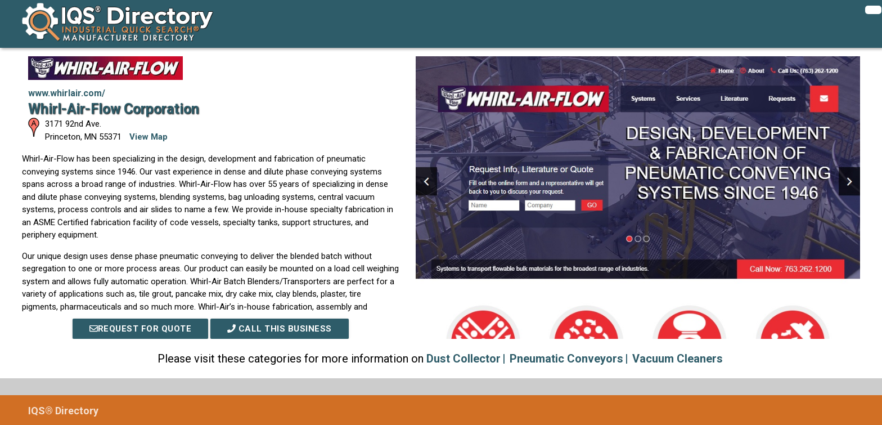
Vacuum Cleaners (677, 358)
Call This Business (279, 329)
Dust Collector (463, 358)
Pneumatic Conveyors (566, 358)
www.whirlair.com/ (66, 93)
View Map (148, 137)
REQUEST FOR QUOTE (140, 329)
